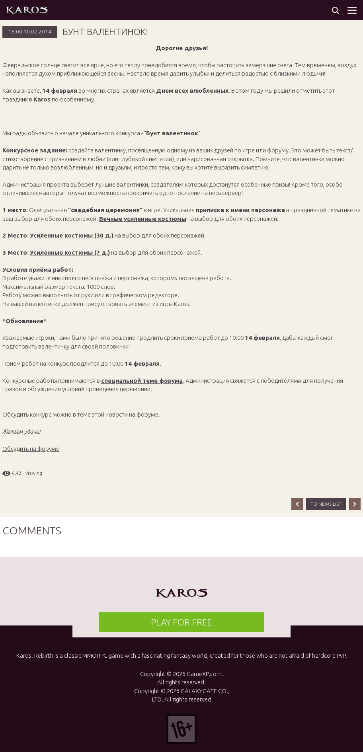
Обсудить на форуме (30, 448)
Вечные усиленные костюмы (142, 218)
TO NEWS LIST (326, 504)
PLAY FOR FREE (181, 622)
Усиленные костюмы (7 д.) (70, 252)
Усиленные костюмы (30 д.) (71, 235)
